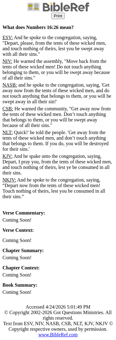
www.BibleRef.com (58, 334)
